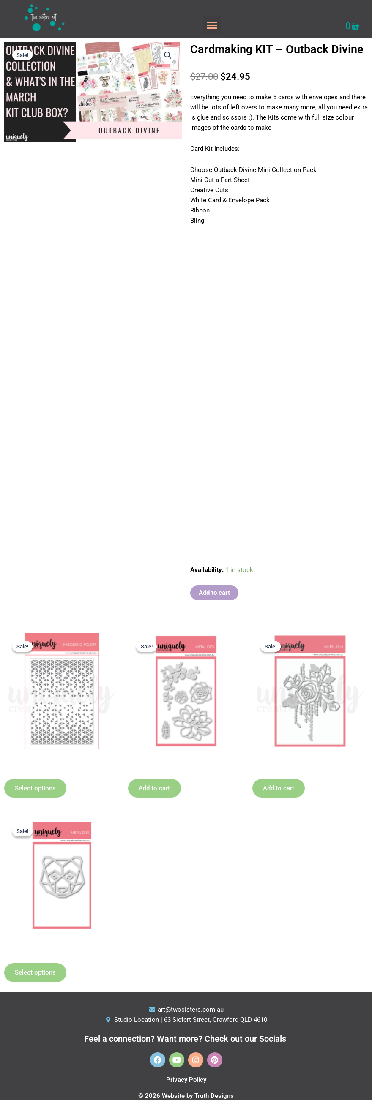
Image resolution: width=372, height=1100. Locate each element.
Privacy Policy (186, 1080)
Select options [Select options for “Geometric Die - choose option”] (36, 973)
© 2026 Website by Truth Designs (186, 1096)
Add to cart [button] (155, 788)
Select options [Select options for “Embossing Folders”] (36, 788)
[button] (212, 24)
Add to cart (214, 592)
